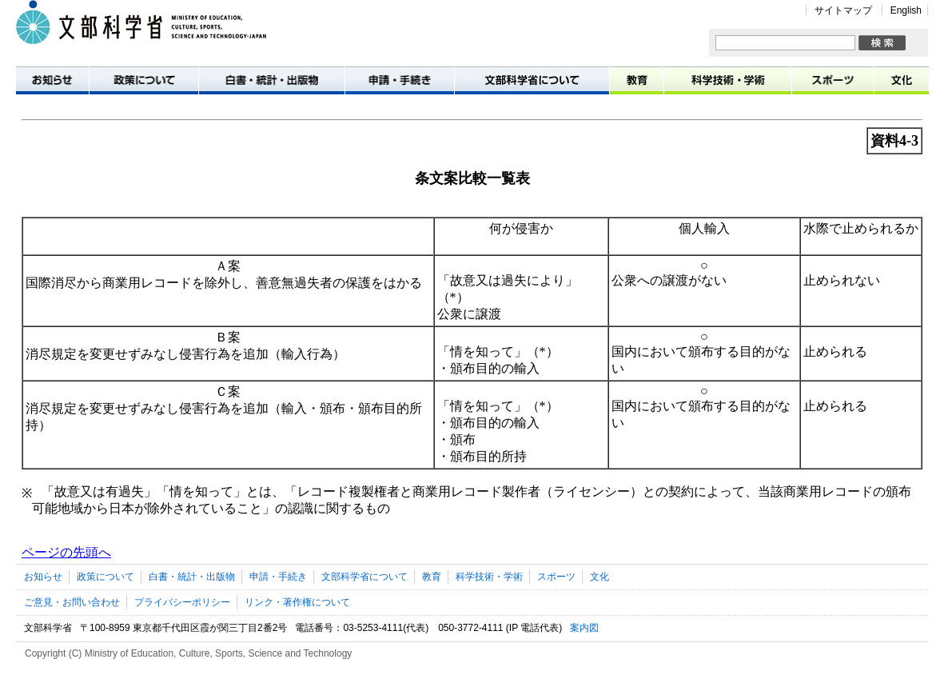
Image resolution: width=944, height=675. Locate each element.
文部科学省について (532, 79)
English (906, 10)
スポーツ (833, 79)
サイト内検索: (715, 35)
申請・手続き (400, 79)
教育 (637, 79)
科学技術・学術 (728, 79)
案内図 (584, 627)
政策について (144, 79)
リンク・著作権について (297, 602)
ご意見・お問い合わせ (72, 602)
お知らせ (52, 79)
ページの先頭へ (66, 552)
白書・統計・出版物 (272, 79)
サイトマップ (843, 10)
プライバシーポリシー (182, 602)
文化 (901, 79)
